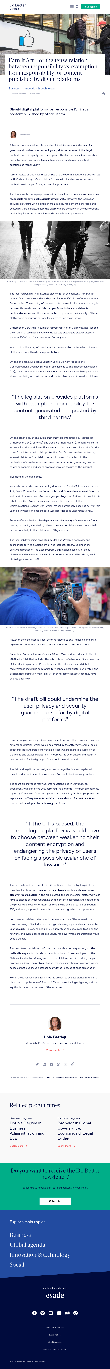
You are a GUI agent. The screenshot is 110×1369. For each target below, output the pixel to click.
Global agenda (27, 1245)
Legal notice (55, 1335)
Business (14, 88)
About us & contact (55, 1328)
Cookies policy (55, 1342)
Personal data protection (54, 1350)
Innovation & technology (39, 88)
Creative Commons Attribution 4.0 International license (72, 1078)
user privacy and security (81, 754)
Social (17, 1265)
